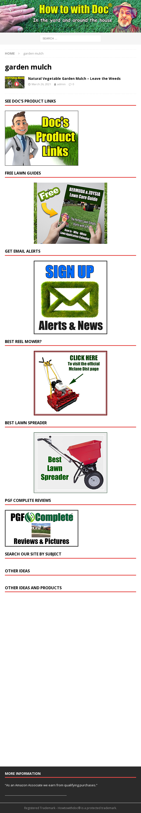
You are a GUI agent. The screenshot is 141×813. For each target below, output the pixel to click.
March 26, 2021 (41, 84)
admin (61, 84)
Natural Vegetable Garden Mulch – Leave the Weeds (74, 78)
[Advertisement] (41, 681)
